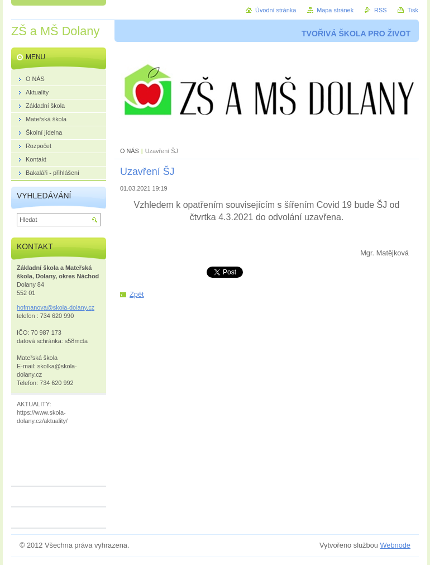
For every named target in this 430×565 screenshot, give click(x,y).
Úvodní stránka (275, 10)
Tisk (412, 10)
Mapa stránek (335, 10)
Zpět (137, 294)
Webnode (395, 545)
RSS (380, 10)
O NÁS (129, 151)
